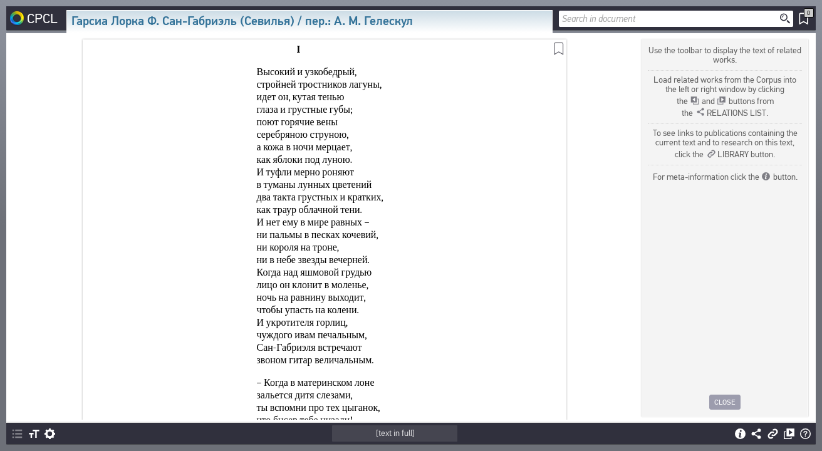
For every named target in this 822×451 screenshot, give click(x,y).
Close (725, 402)
